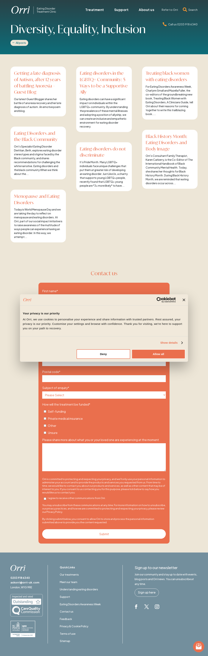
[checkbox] (104, 421)
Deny (103, 354)
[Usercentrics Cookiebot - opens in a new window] (159, 300)
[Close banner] (184, 300)
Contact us (66, 611)
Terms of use (67, 633)
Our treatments (69, 574)
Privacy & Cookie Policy (74, 626)
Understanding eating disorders (79, 589)
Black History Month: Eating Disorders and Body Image (166, 143)
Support (65, 596)
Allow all (158, 354)
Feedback (66, 619)
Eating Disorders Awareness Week (80, 604)
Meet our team (68, 582)
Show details (169, 342)
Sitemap (65, 641)
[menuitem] (95, 9)
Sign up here (147, 592)
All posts (21, 42)
